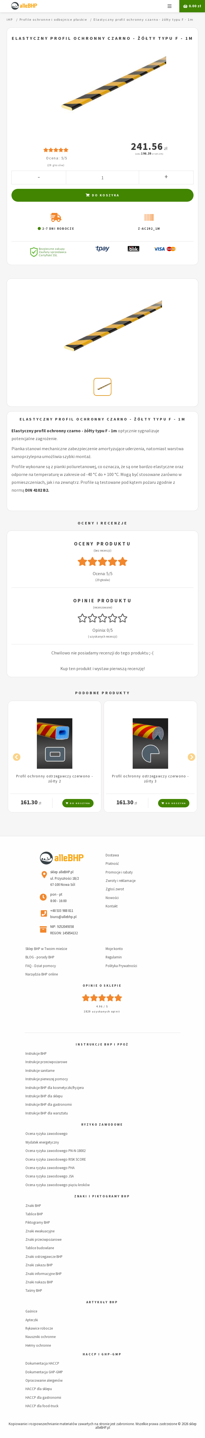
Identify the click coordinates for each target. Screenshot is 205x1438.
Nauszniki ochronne (40, 1336)
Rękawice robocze (39, 1328)
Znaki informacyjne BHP (43, 1273)
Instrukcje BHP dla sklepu (44, 1096)
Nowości (112, 897)
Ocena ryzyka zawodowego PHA (50, 1167)
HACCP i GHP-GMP (102, 1354)
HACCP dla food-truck (41, 1406)
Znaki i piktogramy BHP (102, 1196)
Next (190, 756)
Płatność (112, 863)
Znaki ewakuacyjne (39, 1231)
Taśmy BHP (33, 1290)
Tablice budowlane (39, 1248)
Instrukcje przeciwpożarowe (46, 1062)
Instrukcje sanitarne (39, 1070)
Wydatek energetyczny (42, 1142)
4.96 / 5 (102, 1006)
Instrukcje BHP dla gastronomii (48, 1104)
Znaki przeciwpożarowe (43, 1239)
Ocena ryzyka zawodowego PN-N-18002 (55, 1150)
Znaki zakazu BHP (39, 1265)
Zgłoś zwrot (115, 889)
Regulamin (114, 957)
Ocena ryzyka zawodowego (46, 1133)
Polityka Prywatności (121, 965)
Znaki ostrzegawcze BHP (44, 1256)
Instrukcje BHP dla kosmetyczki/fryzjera (54, 1087)
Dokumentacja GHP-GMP (44, 1372)
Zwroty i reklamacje (120, 880)
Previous (15, 756)
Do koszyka (103, 195)
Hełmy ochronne (38, 1345)
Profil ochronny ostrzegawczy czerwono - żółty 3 (150, 778)
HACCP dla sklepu (38, 1388)
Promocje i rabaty (119, 872)
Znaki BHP (33, 1205)
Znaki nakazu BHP (39, 1282)
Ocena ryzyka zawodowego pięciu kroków (57, 1185)
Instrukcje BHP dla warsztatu (46, 1113)
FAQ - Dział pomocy (40, 965)
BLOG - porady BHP (39, 957)
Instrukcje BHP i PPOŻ (102, 1044)
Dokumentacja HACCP (42, 1363)
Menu (169, 6)
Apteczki (31, 1320)
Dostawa (112, 855)
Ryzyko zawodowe (102, 1124)
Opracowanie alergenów (44, 1380)
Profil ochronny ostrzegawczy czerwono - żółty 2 (54, 778)
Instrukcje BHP (36, 1053)
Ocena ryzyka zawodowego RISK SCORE (55, 1159)
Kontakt (112, 906)
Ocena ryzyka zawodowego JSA (49, 1176)
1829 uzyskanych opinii (102, 1011)
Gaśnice (31, 1311)
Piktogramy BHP (37, 1222)
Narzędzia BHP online (41, 974)
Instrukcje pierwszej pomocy (46, 1079)
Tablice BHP (34, 1214)
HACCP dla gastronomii (43, 1397)
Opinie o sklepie (102, 986)
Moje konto (114, 948)
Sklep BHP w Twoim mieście (46, 948)
